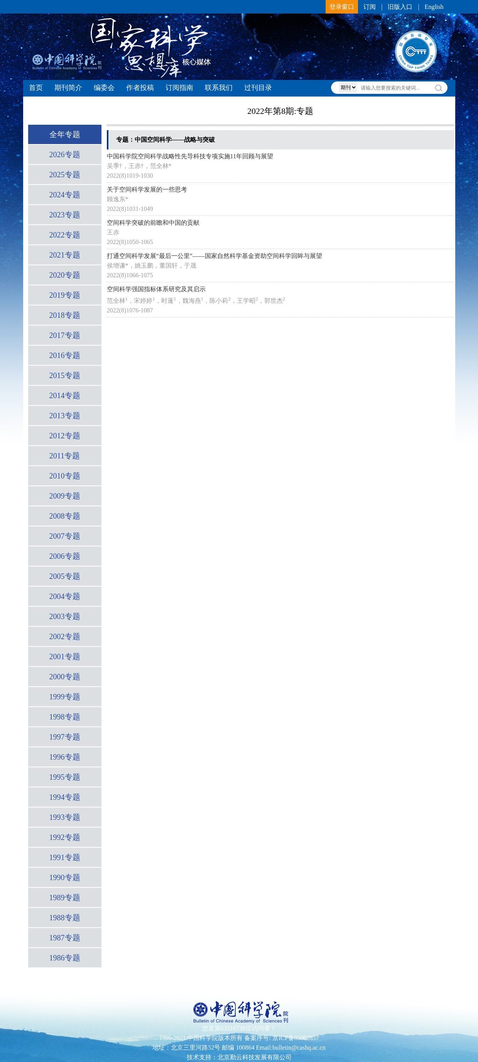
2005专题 (64, 576)
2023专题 (64, 214)
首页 (36, 88)
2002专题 (64, 636)
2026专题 (64, 154)
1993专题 (64, 817)
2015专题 (64, 375)
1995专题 (64, 777)
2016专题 (64, 355)
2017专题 (64, 335)
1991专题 (64, 857)
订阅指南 (179, 88)
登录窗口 (341, 6)
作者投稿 (140, 88)
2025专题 (64, 174)
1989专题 (64, 897)
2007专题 (64, 536)
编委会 (104, 88)
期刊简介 (68, 88)
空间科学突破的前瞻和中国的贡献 (153, 222)
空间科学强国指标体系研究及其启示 (156, 289)
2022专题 (64, 235)
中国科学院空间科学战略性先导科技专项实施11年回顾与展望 (190, 156)
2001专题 (64, 656)
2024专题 (64, 194)
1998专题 (64, 717)
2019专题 (64, 295)
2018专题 (64, 315)
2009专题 (64, 496)
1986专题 (64, 957)
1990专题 (64, 877)
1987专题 (64, 937)
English (434, 6)
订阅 (369, 6)
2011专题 (64, 455)
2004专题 (64, 596)
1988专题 (64, 917)
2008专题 (64, 516)
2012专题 (64, 435)
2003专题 (64, 616)
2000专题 (64, 676)
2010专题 (64, 476)
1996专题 (64, 757)
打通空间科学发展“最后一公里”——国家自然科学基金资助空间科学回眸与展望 (214, 256)
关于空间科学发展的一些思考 (147, 189)
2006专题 (64, 556)
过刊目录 (258, 88)
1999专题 (64, 696)
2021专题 (64, 255)
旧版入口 (400, 6)
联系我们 (219, 88)
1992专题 (64, 837)
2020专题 (64, 275)
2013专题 (64, 415)
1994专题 (64, 797)
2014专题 (64, 395)
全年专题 (64, 134)
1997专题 (64, 737)
